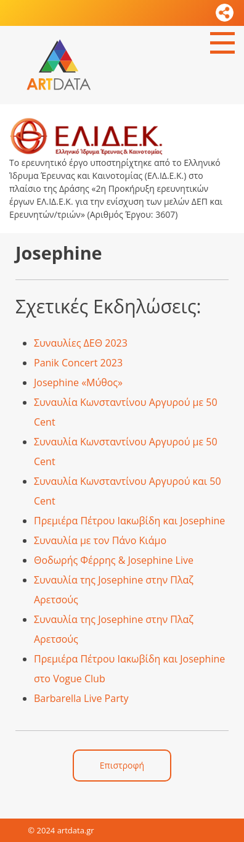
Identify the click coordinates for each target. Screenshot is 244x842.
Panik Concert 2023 (78, 362)
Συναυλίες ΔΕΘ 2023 (81, 343)
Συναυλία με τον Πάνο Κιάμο (100, 540)
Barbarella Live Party (81, 698)
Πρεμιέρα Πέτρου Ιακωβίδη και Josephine (129, 520)
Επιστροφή (122, 765)
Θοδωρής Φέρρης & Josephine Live (113, 560)
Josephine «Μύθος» (78, 382)
